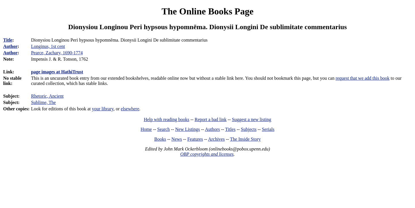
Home (146, 129)
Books (160, 139)
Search (163, 129)
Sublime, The (43, 102)
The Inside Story (245, 139)
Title (7, 40)
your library (103, 108)
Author (10, 46)
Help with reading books (166, 119)
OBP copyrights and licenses (206, 154)
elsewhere (130, 108)
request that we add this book (362, 78)
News (176, 139)
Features (195, 139)
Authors (212, 129)
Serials (268, 129)
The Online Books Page (207, 11)
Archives (216, 139)
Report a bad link (211, 119)
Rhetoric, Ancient (47, 96)
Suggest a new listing (251, 119)
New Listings (187, 129)
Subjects (248, 129)
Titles (230, 129)
